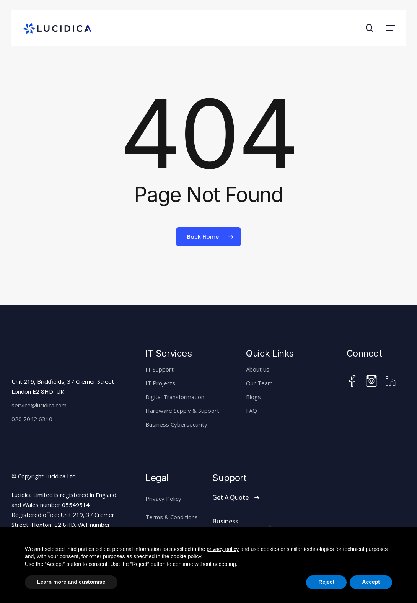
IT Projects (160, 383)
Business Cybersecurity (176, 424)
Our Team (259, 383)
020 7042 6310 (31, 419)
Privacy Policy (163, 498)
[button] (390, 28)
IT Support (159, 369)
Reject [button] (326, 582)
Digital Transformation (174, 397)
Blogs (253, 397)
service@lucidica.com (39, 405)
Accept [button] (371, 582)
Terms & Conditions (171, 517)
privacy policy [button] (223, 549)
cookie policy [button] (186, 556)
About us (257, 369)
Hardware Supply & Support (182, 410)
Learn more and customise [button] (71, 582)
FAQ (251, 410)
